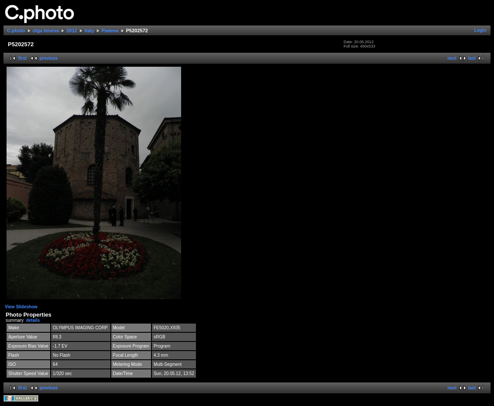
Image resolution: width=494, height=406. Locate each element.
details (33, 320)
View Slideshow (21, 306)
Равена (110, 30)
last (472, 58)
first (22, 58)
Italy (89, 30)
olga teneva (46, 30)
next (451, 58)
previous (49, 58)
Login (480, 30)
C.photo (16, 30)
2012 (71, 30)
